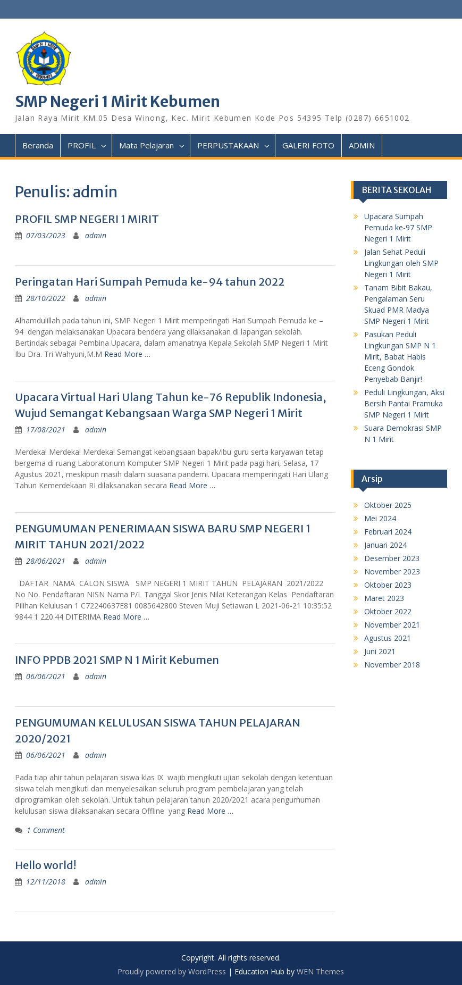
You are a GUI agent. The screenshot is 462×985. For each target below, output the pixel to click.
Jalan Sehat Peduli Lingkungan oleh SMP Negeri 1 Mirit (401, 263)
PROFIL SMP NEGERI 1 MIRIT (87, 219)
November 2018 (392, 665)
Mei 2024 (380, 518)
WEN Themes (320, 971)
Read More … (127, 354)
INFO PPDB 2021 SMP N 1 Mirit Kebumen (117, 659)
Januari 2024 (385, 545)
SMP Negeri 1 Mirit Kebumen (117, 101)
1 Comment (46, 830)
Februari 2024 (387, 532)
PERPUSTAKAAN (228, 145)
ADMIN (362, 145)
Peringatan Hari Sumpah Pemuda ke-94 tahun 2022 (149, 281)
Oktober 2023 (387, 585)
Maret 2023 (384, 598)
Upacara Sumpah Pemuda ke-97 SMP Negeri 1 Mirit (398, 227)
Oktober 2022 (387, 611)
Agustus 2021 (387, 638)
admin (95, 235)
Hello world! (45, 865)
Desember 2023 (391, 558)
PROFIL (82, 145)
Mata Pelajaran (146, 145)
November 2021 (392, 625)
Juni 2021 (380, 651)
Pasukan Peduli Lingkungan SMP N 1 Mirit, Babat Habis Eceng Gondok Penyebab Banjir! (400, 356)
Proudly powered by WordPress (171, 971)
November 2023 (392, 571)
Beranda (37, 145)
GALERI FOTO (308, 145)
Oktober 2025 (387, 505)
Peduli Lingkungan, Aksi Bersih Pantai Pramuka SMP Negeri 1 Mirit (404, 403)
